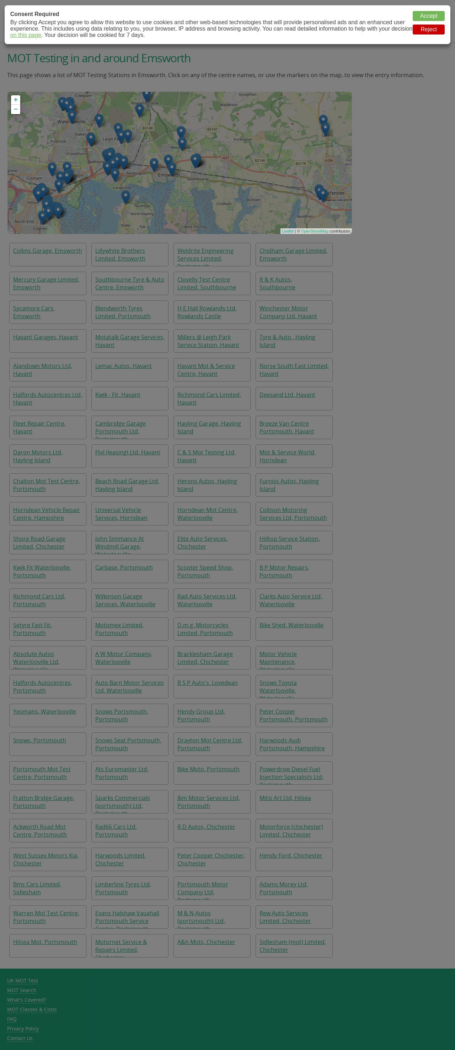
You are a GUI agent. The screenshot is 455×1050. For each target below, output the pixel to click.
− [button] (16, 109)
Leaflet (288, 231)
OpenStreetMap (315, 231)
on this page (25, 35)
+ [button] (16, 100)
